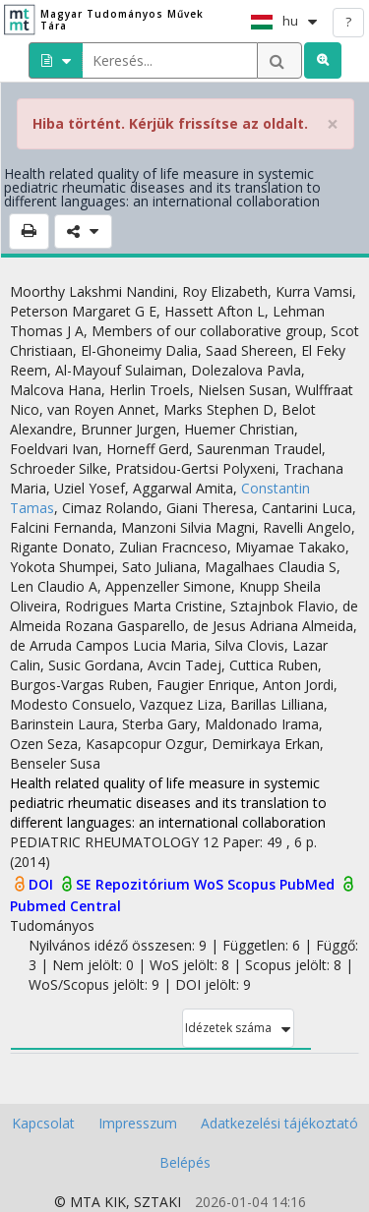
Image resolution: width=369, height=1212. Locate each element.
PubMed (308, 884)
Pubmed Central (65, 905)
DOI (43, 884)
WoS (210, 884)
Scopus (253, 884)
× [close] (332, 124)
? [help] (348, 21)
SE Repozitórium (135, 884)
